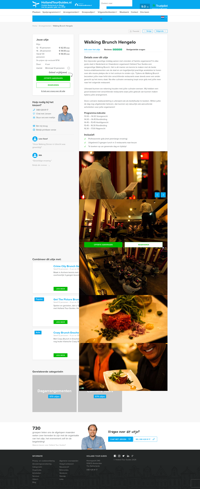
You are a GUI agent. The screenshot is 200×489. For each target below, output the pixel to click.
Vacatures (63, 473)
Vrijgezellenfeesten (109, 12)
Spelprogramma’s (51, 12)
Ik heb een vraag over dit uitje (53, 91)
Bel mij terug (40, 126)
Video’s (35, 479)
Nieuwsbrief (64, 467)
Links (61, 479)
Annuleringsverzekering (41, 464)
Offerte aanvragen (53, 78)
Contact (137, 12)
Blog (34, 482)
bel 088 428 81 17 (145, 439)
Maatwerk (127, 12)
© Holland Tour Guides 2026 (125, 459)
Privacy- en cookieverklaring (43, 460)
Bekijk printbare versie (44, 130)
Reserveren (53, 85)
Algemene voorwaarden (68, 460)
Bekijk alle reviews (41, 166)
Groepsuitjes (89, 12)
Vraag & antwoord (66, 464)
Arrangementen (71, 12)
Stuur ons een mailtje (43, 118)
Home (34, 26)
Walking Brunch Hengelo (63, 26)
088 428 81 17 (158, 18)
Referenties (64, 470)
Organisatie (36, 470)
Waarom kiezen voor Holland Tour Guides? (49, 445)
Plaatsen (36, 12)
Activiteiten (36, 473)
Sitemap (62, 476)
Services (35, 476)
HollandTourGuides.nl (58, 4)
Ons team (148, 12)
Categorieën (37, 467)
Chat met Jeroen (41, 114)
